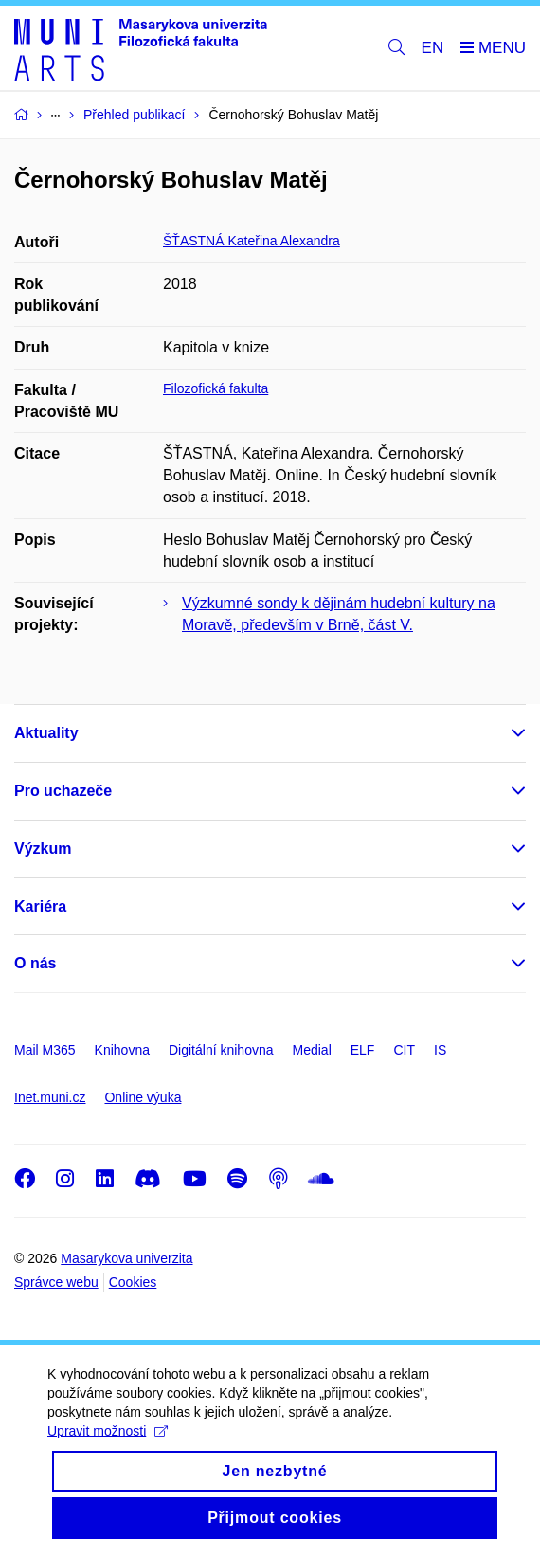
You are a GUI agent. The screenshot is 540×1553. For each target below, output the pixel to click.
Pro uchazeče (63, 791)
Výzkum (42, 848)
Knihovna (122, 1049)
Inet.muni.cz (49, 1097)
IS (440, 1049)
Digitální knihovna (221, 1049)
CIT (404, 1049)
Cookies (133, 1282)
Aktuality (46, 733)
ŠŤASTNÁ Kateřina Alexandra (251, 240)
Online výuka (142, 1097)
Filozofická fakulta (215, 388)
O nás (35, 963)
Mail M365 (45, 1049)
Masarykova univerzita (126, 1258)
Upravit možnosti (107, 1430)
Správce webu (56, 1282)
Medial (312, 1049)
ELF (363, 1049)
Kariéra (40, 906)
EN (433, 48)
